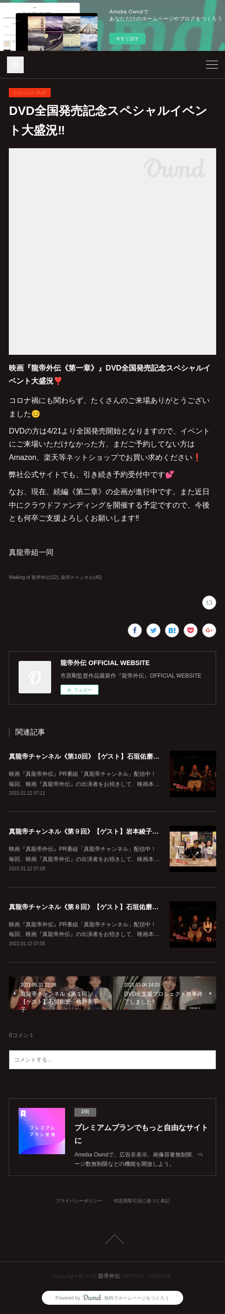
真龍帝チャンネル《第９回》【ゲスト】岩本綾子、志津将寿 (97, 831)
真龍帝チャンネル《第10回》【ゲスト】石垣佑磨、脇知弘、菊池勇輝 (110, 756)
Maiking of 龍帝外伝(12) (33, 577)
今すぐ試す (127, 38)
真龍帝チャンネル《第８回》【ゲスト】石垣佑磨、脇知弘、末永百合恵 (113, 907)
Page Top (112, 1239)
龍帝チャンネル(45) (81, 577)
